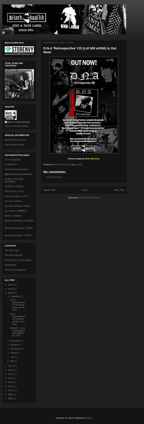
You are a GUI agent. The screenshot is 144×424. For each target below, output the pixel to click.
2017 (10, 366)
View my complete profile (16, 126)
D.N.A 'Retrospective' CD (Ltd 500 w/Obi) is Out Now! (18, 319)
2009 (10, 394)
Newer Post (49, 190)
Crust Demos (11, 164)
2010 (10, 390)
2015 (10, 374)
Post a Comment (54, 177)
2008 (10, 398)
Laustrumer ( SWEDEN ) (16, 211)
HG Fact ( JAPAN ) (13, 201)
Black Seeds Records (15, 144)
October (14, 345)
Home (84, 190)
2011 (10, 386)
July (12, 357)
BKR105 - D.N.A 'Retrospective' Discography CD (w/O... (18, 332)
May (12, 361)
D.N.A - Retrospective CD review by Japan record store (17, 305)
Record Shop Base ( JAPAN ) (18, 235)
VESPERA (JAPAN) (14, 186)
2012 (10, 382)
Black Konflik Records (19, 122)
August (13, 353)
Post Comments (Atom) (90, 198)
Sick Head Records (14, 255)
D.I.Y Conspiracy (12, 159)
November (15, 340)
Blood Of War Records (15, 140)
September (15, 349)
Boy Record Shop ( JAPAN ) (18, 206)
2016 (10, 370)
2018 (10, 293)
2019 (10, 289)
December (15, 296)
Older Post (118, 190)
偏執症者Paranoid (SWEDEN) (19, 174)
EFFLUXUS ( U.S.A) (14, 191)
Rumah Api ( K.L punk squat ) (18, 260)
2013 (10, 378)
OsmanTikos (10, 265)
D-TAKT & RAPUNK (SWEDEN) (14, 180)
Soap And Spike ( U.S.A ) (16, 196)
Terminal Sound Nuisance (17, 169)
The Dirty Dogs (12, 250)
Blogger (89, 418)
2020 (10, 285)
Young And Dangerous (15, 270)
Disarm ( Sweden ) (13, 216)
